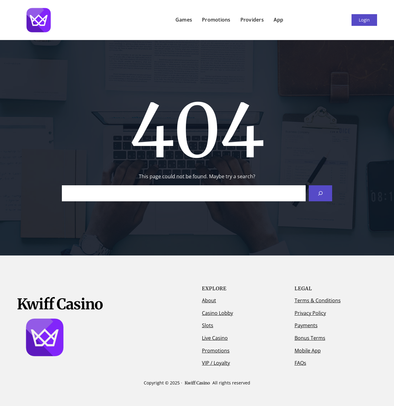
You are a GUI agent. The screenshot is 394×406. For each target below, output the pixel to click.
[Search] (320, 193)
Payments (306, 325)
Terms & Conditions (318, 300)
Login (364, 20)
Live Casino (215, 338)
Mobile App (308, 350)
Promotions (216, 350)
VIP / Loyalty (216, 363)
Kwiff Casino (197, 383)
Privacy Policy (310, 313)
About (209, 300)
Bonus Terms (310, 338)
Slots (207, 325)
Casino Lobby (217, 313)
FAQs (300, 363)
